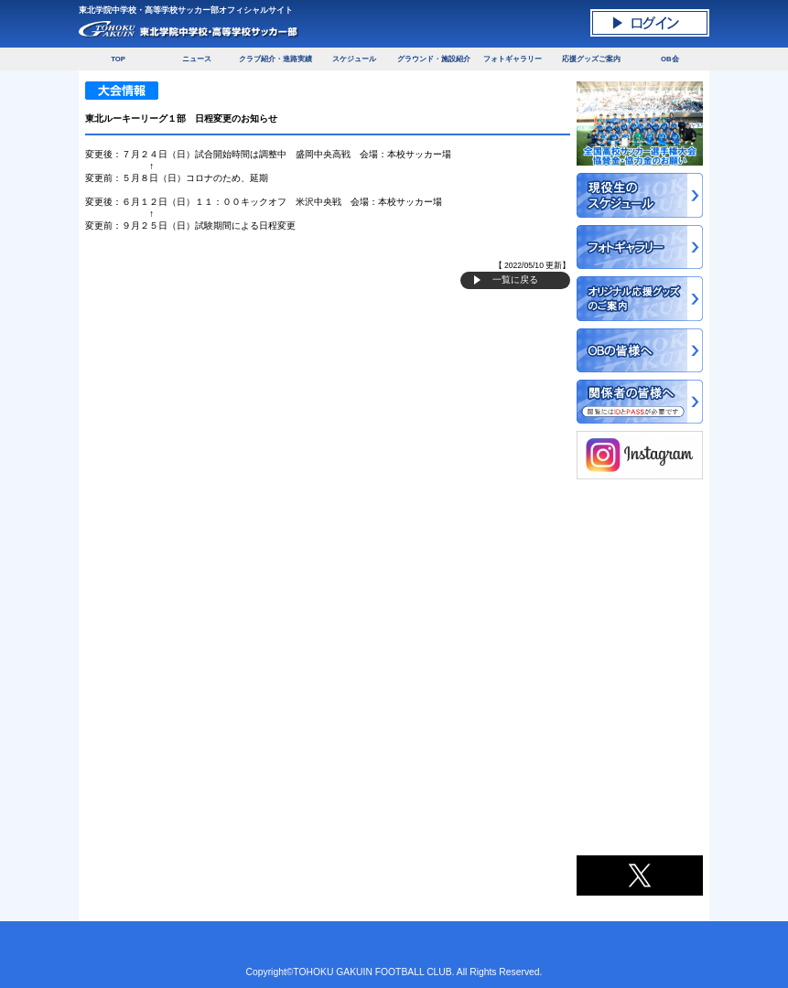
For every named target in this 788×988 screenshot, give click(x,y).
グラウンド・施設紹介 (433, 59)
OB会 (670, 59)
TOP (118, 59)
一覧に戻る (515, 279)
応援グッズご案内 (591, 59)
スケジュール (354, 59)
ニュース (196, 59)
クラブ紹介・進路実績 (275, 59)
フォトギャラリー (512, 59)
